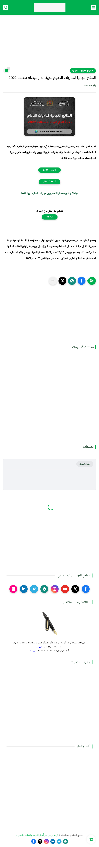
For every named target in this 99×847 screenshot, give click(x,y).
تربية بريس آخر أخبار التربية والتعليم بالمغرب (37, 835)
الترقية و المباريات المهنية (82, 71)
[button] (81, 281)
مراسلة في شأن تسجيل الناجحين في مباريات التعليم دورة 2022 (49, 193)
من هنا (49, 217)
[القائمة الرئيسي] (93, 7)
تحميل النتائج (49, 170)
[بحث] (5, 7)
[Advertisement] (49, 43)
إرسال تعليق (84, 464)
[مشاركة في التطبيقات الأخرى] (53, 281)
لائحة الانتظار (49, 182)
